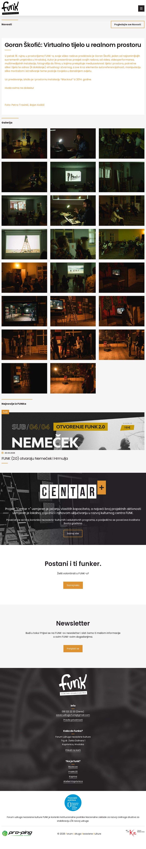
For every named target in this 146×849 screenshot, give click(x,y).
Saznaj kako (73, 593)
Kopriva (73, 784)
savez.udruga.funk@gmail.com (73, 722)
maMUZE (73, 779)
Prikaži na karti (73, 757)
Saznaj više (73, 541)
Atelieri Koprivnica (73, 789)
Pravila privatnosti (73, 727)
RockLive (73, 774)
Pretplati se (73, 656)
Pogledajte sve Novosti (127, 24)
